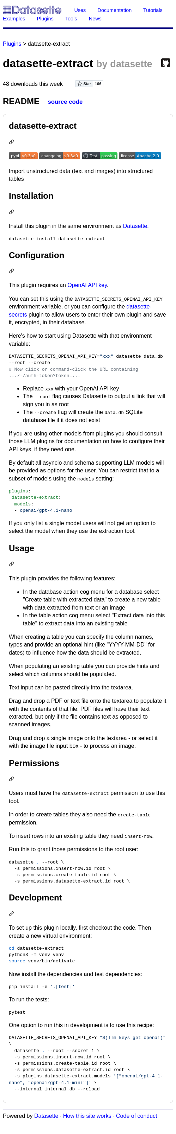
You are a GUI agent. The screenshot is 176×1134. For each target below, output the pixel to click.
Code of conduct (136, 1116)
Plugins (45, 18)
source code (65, 101)
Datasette (135, 226)
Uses (80, 10)
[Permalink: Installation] (12, 213)
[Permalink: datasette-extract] (12, 143)
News (95, 18)
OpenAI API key (87, 285)
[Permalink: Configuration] (12, 272)
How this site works (87, 1116)
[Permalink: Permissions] (12, 780)
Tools (71, 18)
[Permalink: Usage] (12, 565)
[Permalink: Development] (12, 914)
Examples (14, 18)
